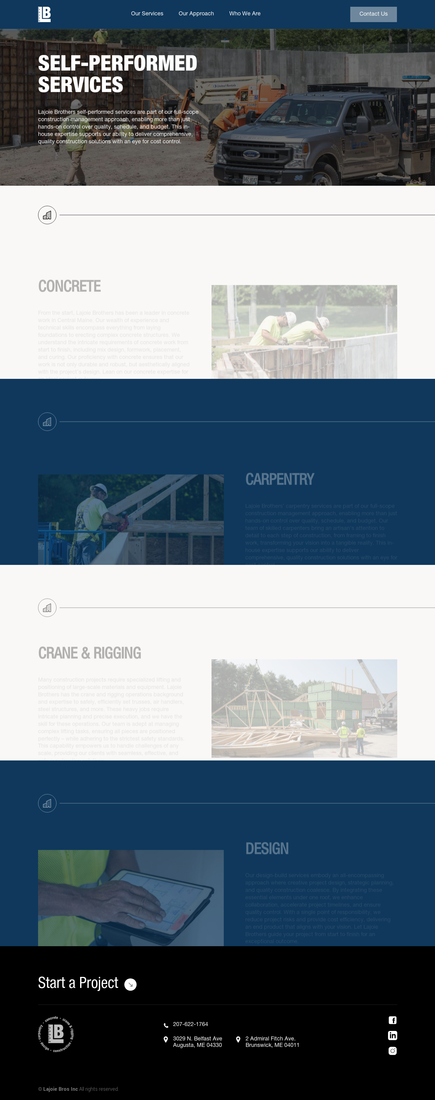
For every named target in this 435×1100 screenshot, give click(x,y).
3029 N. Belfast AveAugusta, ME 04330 (197, 1042)
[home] (44, 14)
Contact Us (373, 14)
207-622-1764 (190, 1025)
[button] (149, 14)
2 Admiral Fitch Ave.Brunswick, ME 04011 (273, 1042)
